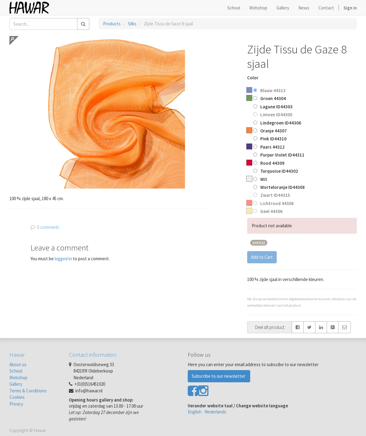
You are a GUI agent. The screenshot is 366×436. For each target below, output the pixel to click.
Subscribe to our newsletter (219, 376)
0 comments (48, 227)
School (15, 371)
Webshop (18, 377)
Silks (132, 24)
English (194, 412)
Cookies (17, 397)
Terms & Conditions (28, 391)
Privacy (16, 404)
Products (112, 24)
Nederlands (215, 412)
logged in (63, 258)
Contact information (93, 354)
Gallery (15, 384)
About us (18, 364)
